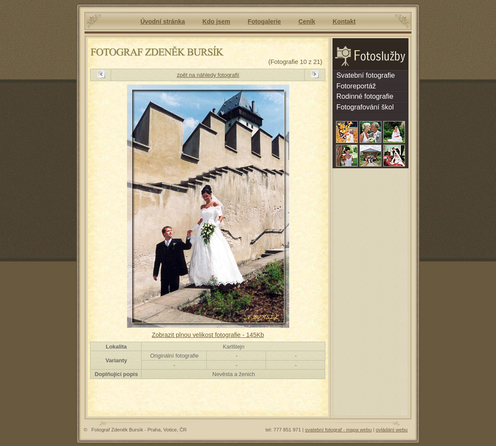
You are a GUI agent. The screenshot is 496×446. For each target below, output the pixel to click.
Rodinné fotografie (363, 96)
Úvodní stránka (162, 21)
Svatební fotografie (364, 75)
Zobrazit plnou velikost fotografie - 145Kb (208, 334)
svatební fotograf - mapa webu (338, 429)
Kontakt (344, 21)
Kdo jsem (216, 21)
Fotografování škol (363, 107)
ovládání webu (392, 429)
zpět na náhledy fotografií (208, 75)
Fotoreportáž (354, 86)
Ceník (306, 21)
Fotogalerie (264, 21)
